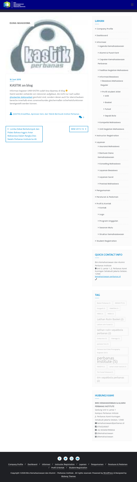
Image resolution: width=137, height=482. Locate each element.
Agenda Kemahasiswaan (111, 46)
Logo (101, 214)
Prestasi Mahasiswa (109, 183)
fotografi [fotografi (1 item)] (101, 308)
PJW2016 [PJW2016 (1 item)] (101, 367)
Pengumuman (103, 190)
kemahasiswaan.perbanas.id (108, 276)
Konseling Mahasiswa (109, 163)
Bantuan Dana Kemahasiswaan (106, 155)
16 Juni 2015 (15, 79)
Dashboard (102, 35)
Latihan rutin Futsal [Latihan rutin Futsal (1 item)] (105, 324)
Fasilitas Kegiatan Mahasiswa (113, 70)
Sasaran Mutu (106, 227)
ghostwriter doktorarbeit (21, 97)
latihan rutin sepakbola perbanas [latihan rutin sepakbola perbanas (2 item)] (110, 331)
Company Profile (105, 28)
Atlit (107, 96)
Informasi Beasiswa (109, 76)
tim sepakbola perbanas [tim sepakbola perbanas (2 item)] (110, 379)
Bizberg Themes (68, 476)
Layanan (101, 142)
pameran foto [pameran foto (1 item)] (103, 344)
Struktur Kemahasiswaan (111, 234)
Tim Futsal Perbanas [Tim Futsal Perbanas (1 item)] (105, 372)
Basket (108, 102)
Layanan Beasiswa (108, 170)
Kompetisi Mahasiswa (110, 122)
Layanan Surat (106, 177)
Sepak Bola (110, 115)
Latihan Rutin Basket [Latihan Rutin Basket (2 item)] (110, 319)
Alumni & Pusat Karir (109, 52)
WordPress (108, 473)
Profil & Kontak (104, 203)
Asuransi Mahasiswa (109, 146)
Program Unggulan (108, 221)
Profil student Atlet (111, 91)
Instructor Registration (108, 135)
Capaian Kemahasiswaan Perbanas (111, 61)
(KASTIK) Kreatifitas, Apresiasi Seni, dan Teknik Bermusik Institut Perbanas (44, 113)
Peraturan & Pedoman (107, 197)
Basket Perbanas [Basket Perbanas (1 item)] (103, 303)
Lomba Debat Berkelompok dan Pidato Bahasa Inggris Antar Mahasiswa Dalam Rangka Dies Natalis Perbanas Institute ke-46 (23, 134)
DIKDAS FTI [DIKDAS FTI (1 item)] (120, 303)
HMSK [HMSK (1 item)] (111, 314)
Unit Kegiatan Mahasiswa (111, 129)
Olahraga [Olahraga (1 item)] (115, 338)
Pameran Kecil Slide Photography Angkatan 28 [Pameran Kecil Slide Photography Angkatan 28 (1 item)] (108, 351)
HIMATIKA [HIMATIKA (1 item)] (114, 308)
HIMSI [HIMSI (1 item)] (100, 314)
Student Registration (107, 241)
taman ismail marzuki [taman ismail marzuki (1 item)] (117, 367)
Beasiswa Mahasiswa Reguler (112, 83)
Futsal (108, 109)
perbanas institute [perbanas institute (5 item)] (107, 360)
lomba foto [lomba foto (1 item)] (102, 338)
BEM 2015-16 (77, 129)
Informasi (101, 42)
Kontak (102, 207)
